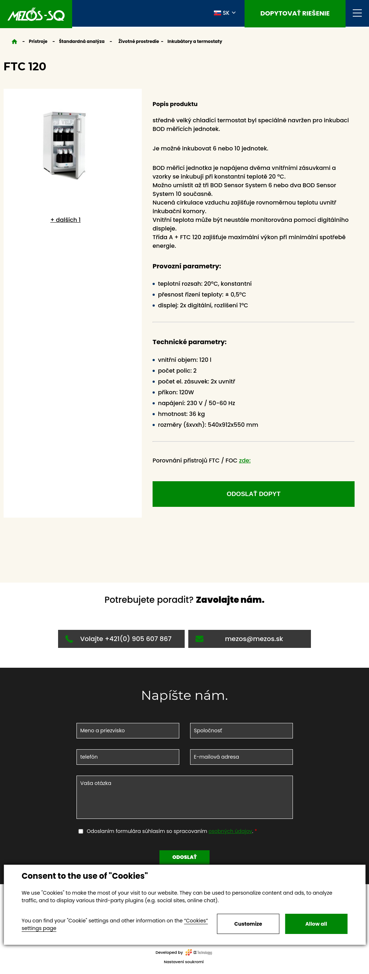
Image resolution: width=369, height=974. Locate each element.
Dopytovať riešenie (295, 13)
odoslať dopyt (253, 495)
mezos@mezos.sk (239, 641)
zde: (245, 460)
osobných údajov (230, 833)
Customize (248, 923)
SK (222, 13)
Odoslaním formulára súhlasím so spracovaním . (171, 833)
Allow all (316, 923)
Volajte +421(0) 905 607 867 (118, 641)
